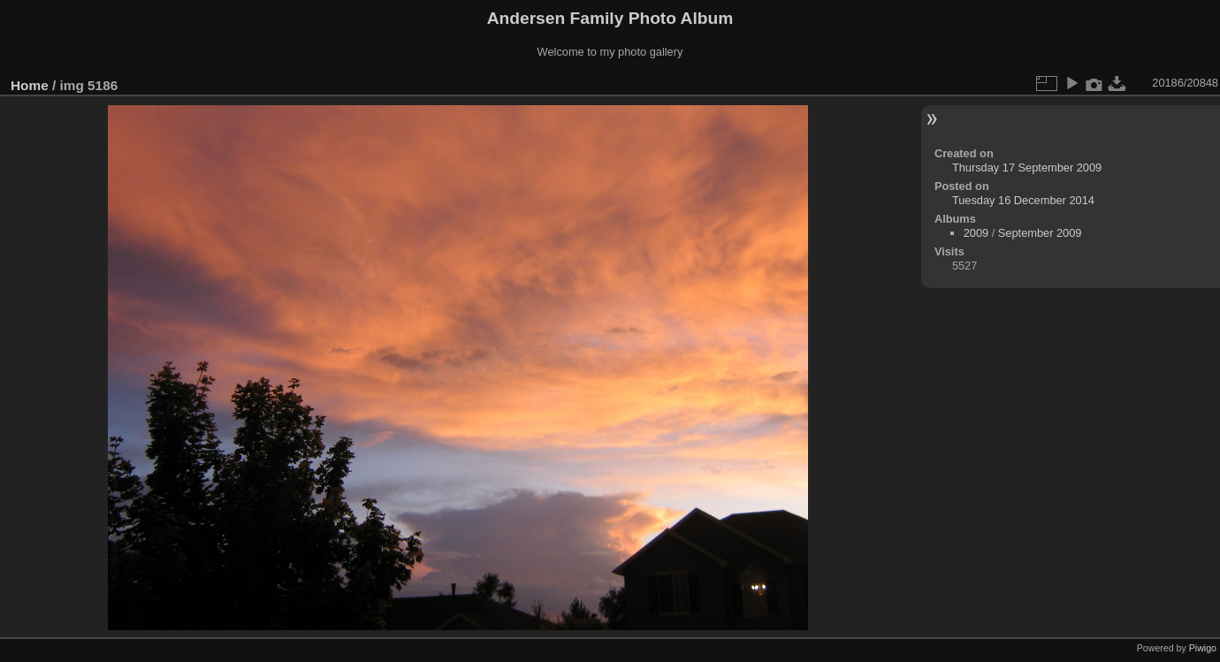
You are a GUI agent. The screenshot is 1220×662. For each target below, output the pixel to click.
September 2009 (1040, 233)
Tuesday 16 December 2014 (1023, 200)
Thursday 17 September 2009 (1027, 167)
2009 (976, 233)
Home (30, 85)
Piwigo (1202, 648)
